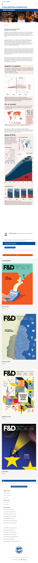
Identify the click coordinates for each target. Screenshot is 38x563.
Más (4, 480)
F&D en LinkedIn (6, 504)
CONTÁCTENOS (6, 497)
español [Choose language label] (6, 25)
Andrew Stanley (6, 14)
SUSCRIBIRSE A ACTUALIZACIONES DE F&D (19, 486)
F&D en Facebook (6, 502)
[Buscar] (35, 4)
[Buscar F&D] (18, 252)
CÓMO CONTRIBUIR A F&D (7, 495)
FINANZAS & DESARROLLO (10, 247)
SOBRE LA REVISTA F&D (7, 493)
